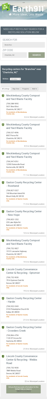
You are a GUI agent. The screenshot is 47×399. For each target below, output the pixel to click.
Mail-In (34, 89)
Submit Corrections (24, 391)
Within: (12, 79)
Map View (16, 89)
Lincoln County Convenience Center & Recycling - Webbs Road (21, 360)
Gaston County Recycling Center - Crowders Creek (24, 329)
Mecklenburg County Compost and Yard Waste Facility (23, 155)
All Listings (6, 89)
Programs (25, 89)
